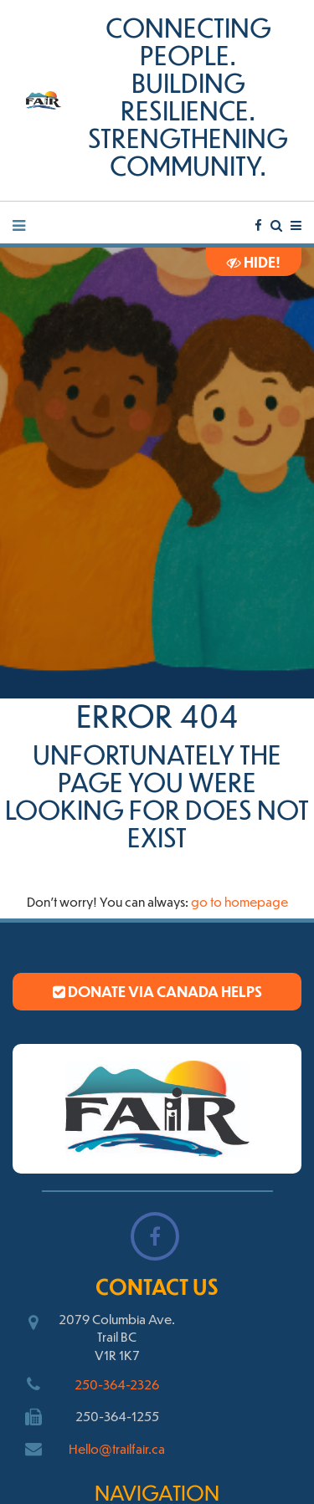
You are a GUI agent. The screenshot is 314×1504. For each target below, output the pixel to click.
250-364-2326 (117, 1384)
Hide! (254, 262)
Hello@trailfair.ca (117, 1448)
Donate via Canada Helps (157, 991)
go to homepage (239, 901)
